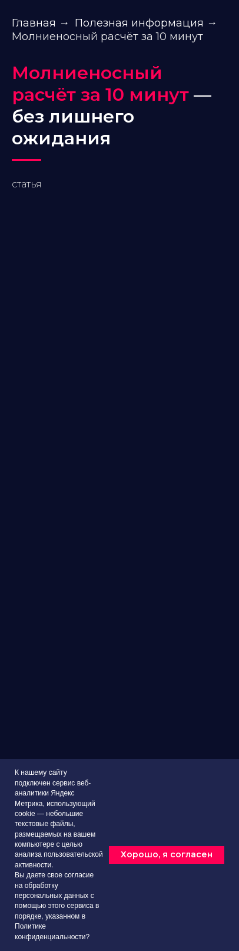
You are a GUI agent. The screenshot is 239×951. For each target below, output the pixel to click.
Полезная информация (139, 23)
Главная (34, 23)
